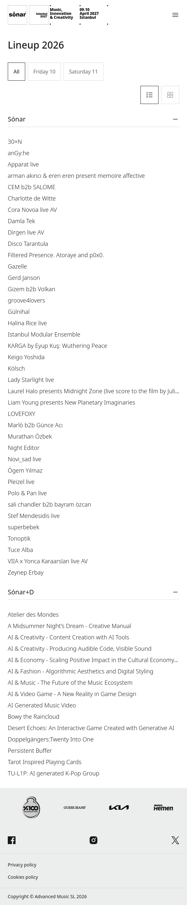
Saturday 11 (83, 71)
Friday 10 (44, 71)
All (16, 71)
